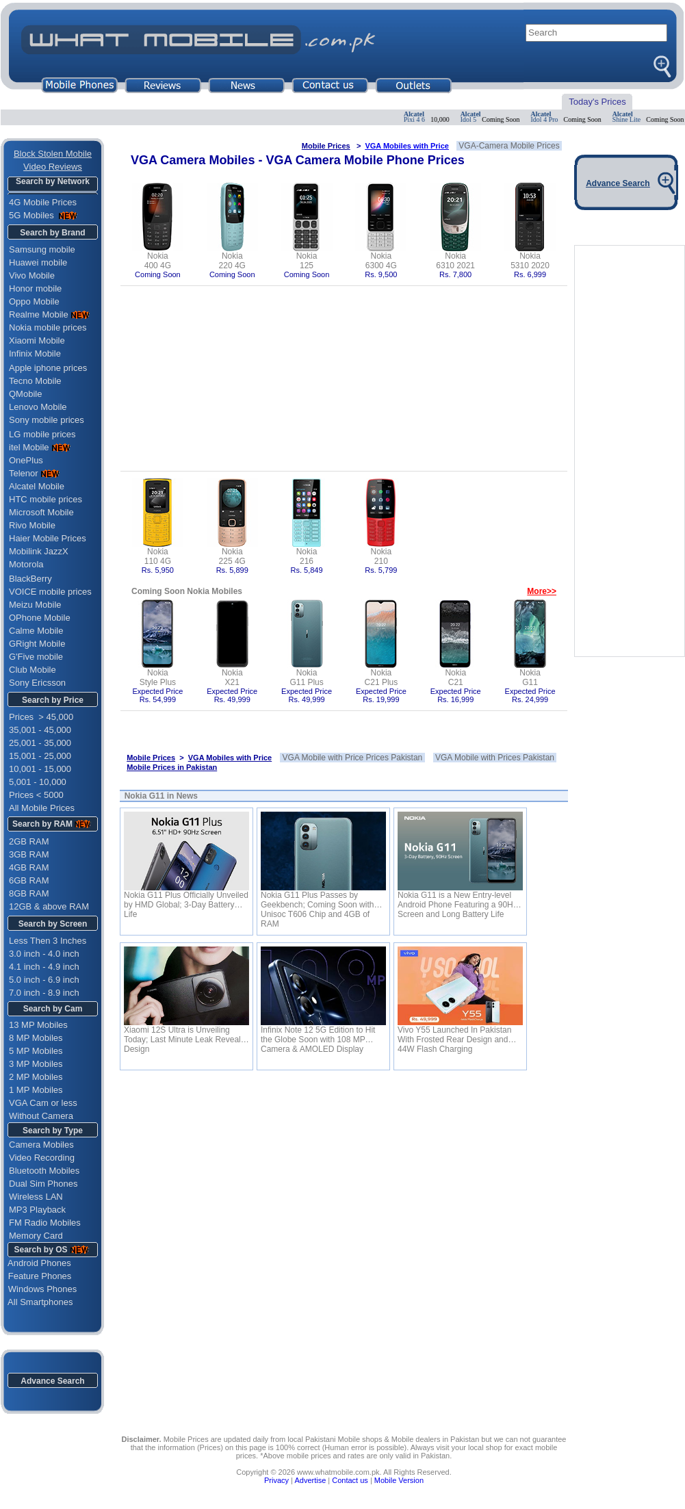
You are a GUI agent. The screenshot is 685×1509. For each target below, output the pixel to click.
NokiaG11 (530, 677)
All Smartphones (37, 1302)
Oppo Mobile (34, 301)
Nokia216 (307, 556)
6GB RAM (29, 880)
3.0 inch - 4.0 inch (44, 954)
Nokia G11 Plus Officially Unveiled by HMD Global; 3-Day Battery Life (186, 900)
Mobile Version (399, 1480)
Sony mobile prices (46, 420)
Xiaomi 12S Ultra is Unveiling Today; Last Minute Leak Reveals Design (184, 1034)
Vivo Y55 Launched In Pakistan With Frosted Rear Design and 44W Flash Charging (454, 1034)
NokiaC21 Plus (381, 677)
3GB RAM (29, 854)
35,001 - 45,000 (40, 730)
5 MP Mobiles (36, 1051)
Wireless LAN (36, 1196)
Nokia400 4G (157, 260)
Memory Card (36, 1235)
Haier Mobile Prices (47, 538)
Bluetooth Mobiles (44, 1170)
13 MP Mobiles (38, 1025)
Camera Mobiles (41, 1144)
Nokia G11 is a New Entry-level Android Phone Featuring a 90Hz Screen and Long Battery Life (457, 900)
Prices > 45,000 (41, 717)
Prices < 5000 (36, 795)
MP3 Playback (37, 1209)
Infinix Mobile (35, 353)
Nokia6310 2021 (455, 260)
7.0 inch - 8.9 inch (44, 993)
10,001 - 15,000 (40, 769)
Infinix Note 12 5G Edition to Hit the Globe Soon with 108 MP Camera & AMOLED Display (318, 1034)
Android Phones (36, 1263)
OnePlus (26, 460)
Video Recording (42, 1157)
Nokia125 (307, 260)
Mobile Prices (326, 146)
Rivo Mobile (32, 525)
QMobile (25, 394)
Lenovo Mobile (38, 407)
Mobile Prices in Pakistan (172, 767)
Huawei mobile (38, 262)
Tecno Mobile (35, 381)
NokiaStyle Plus (158, 677)
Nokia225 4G (232, 556)
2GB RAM (29, 841)
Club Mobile (32, 670)
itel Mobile (29, 447)
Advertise (310, 1480)
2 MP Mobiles (36, 1077)
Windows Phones (39, 1289)
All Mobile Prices (42, 808)
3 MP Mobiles (36, 1064)
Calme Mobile (36, 630)
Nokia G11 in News (161, 796)
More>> (541, 591)
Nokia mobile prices (47, 327)
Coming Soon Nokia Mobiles (186, 591)
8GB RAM (29, 893)
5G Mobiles (32, 215)
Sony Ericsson (37, 683)
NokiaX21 (232, 677)
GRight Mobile (37, 644)
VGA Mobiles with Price (406, 146)
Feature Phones (36, 1276)
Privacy (276, 1480)
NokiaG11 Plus (306, 677)
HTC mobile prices (45, 499)
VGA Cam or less (43, 1103)
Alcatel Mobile (36, 486)
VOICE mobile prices (50, 591)
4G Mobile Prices (43, 202)
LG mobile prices (42, 434)
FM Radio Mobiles (45, 1222)
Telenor (23, 473)
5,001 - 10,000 (37, 782)
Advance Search (52, 1381)
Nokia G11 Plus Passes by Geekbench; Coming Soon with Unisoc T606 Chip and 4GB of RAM (317, 900)
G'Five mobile (36, 657)
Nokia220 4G (232, 260)
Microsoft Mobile (41, 512)
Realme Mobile (38, 314)
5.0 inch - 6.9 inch (44, 980)
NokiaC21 (455, 677)
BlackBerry (30, 578)
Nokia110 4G (157, 556)
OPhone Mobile (39, 617)
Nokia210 (381, 556)
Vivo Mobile (32, 275)
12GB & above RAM (49, 906)
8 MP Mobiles (36, 1038)
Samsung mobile (42, 249)
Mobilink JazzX (38, 551)
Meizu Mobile (35, 604)
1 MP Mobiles (36, 1090)
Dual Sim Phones (43, 1183)
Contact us (350, 1480)
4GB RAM (29, 867)
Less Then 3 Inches (47, 941)
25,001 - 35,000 (40, 743)
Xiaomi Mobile (37, 340)
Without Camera (41, 1116)
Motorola (26, 564)
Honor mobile (35, 288)
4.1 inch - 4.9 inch (44, 967)
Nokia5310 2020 (530, 260)
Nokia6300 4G (381, 260)
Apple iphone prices (48, 368)
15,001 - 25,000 (40, 756)
